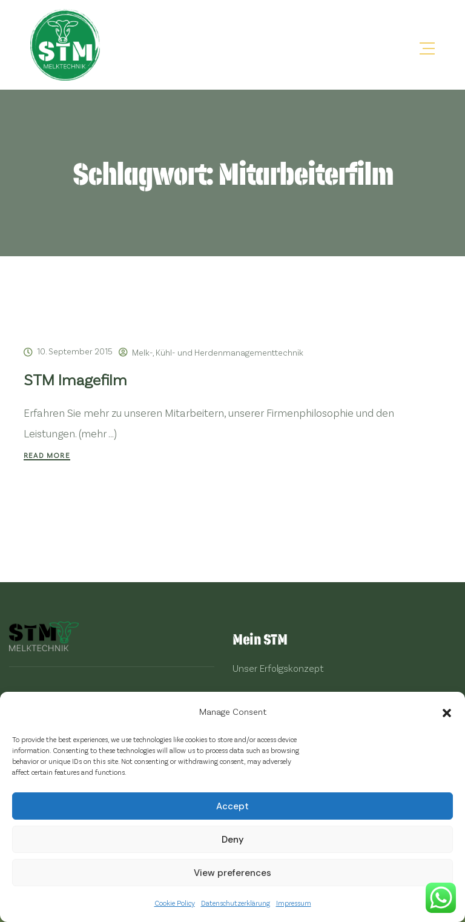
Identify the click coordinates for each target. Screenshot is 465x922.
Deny (233, 840)
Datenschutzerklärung (235, 902)
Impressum (293, 902)
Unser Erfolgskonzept (278, 668)
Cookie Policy (174, 902)
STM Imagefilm (75, 379)
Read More (47, 455)
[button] (447, 711)
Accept (232, 806)
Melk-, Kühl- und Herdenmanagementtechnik (217, 352)
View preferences (232, 873)
